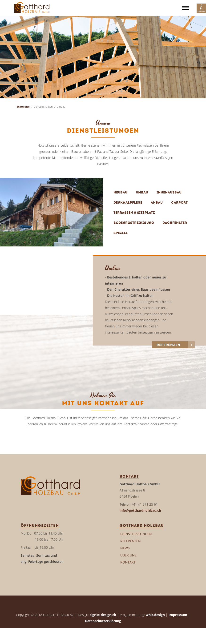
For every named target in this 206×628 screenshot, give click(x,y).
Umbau (142, 192)
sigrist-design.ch (103, 614)
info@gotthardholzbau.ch (140, 510)
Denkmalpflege (127, 203)
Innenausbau (169, 192)
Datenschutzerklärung (103, 621)
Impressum (178, 614)
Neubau (120, 192)
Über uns (128, 555)
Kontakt (128, 562)
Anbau (157, 203)
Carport (179, 203)
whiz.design (155, 614)
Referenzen (130, 541)
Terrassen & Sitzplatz (134, 213)
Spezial (120, 233)
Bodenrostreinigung (133, 223)
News (125, 548)
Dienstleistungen (136, 534)
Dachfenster (174, 223)
